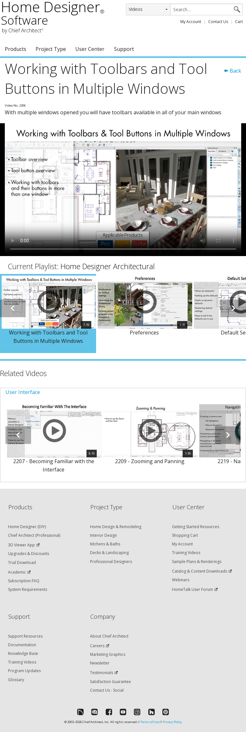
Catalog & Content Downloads (199, 571)
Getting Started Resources (195, 526)
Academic (17, 572)
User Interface (22, 392)
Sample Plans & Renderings (196, 561)
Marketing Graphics (107, 654)
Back (232, 70)
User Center (89, 48)
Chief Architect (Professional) (34, 535)
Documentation (22, 645)
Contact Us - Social (107, 690)
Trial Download (22, 562)
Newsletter (100, 663)
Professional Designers (111, 561)
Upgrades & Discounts (28, 553)
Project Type (51, 48)
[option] (48, 313)
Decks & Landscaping (109, 552)
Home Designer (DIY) (27, 526)
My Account (190, 21)
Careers (97, 645)
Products (15, 48)
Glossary (16, 679)
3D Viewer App (21, 545)
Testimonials (101, 672)
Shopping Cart (185, 535)
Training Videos (186, 552)
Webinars (180, 580)
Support (124, 48)
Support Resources (25, 636)
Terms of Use (150, 722)
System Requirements (27, 589)
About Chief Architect (109, 636)
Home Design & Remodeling (115, 526)
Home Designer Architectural (108, 266)
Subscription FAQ (23, 580)
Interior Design (103, 535)
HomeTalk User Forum (192, 589)
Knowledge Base (23, 653)
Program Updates (24, 670)
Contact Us (218, 21)
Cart (239, 21)
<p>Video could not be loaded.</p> (123, 189)
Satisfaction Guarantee (110, 681)
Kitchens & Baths (105, 544)
